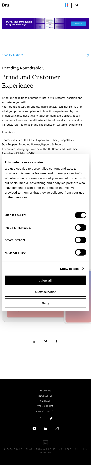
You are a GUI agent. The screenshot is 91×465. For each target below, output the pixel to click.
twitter (45, 341)
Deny (45, 303)
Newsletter (45, 396)
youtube (34, 428)
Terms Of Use (45, 406)
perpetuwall (67, 5)
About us (45, 390)
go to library (14, 54)
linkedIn (45, 428)
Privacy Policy (45, 411)
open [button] (86, 5)
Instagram (57, 428)
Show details (69, 268)
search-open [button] (77, 5)
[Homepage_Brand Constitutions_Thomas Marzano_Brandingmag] (45, 23)
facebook (56, 341)
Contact (45, 401)
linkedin (35, 341)
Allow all (45, 280)
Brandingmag (5, 5)
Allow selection (45, 291)
